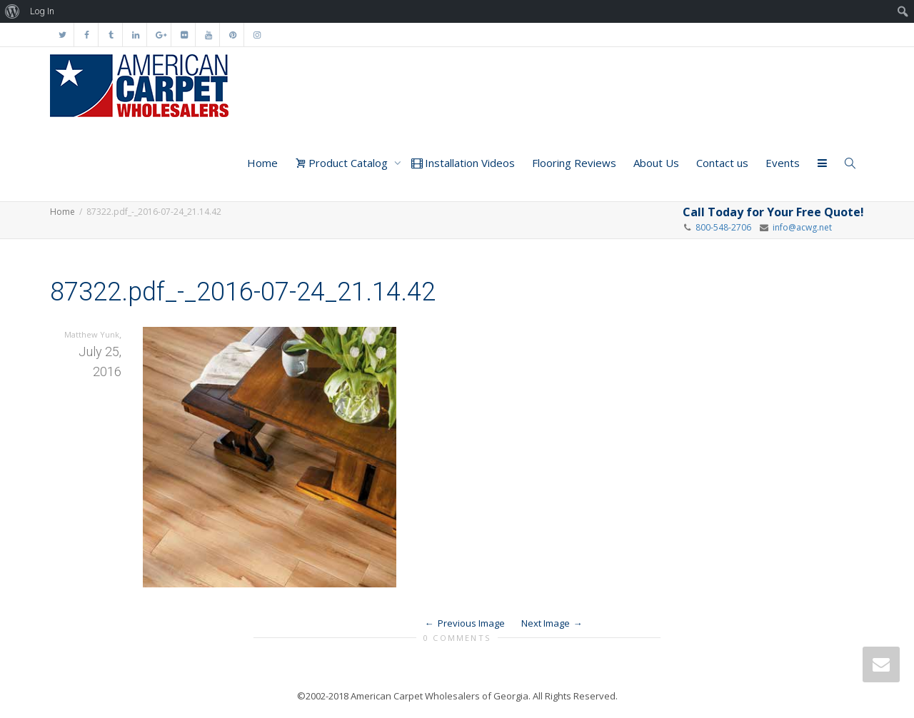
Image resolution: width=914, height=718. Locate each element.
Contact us (722, 163)
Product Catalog (343, 163)
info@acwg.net (800, 227)
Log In (42, 11)
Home (262, 163)
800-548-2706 (723, 227)
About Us (656, 163)
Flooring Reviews (574, 163)
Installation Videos (463, 163)
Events (782, 163)
